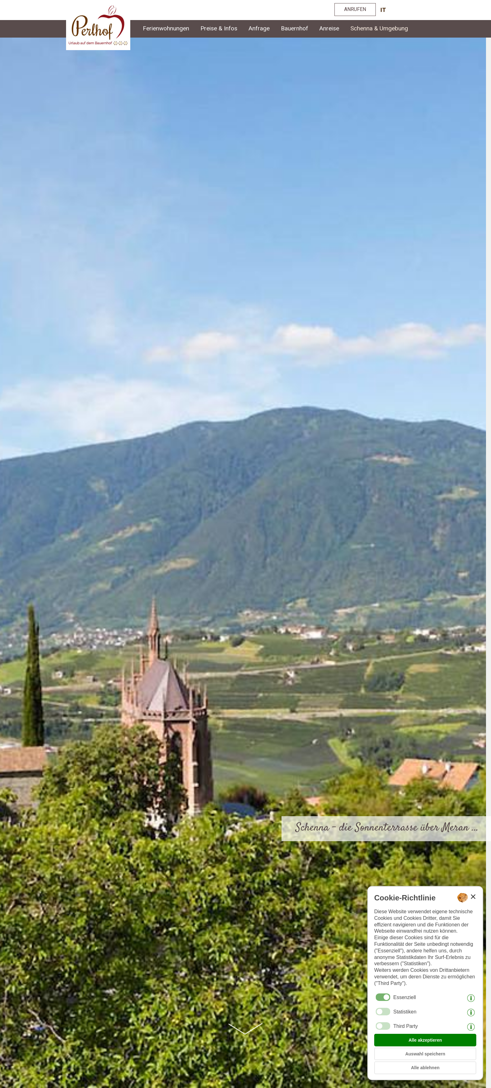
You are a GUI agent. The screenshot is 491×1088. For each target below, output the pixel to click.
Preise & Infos (218, 28)
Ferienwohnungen (166, 28)
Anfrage (259, 28)
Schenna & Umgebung (379, 28)
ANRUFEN (355, 9)
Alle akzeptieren (425, 1040)
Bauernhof (294, 28)
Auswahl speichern (425, 1053)
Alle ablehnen (425, 1067)
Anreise (329, 28)
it (383, 9)
